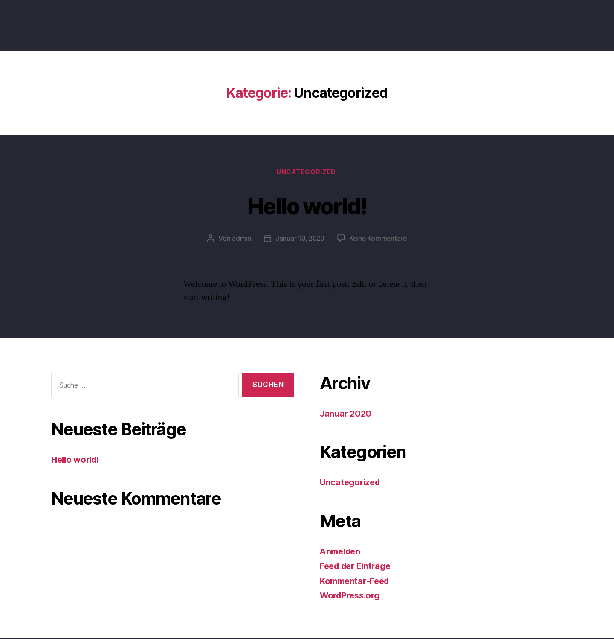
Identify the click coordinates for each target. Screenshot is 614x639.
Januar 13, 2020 (298, 239)
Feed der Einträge (358, 567)
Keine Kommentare (378, 239)
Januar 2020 (347, 414)
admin (239, 239)
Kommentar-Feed (357, 581)
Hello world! (307, 205)
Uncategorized (307, 173)
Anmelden (342, 552)
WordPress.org (352, 596)
